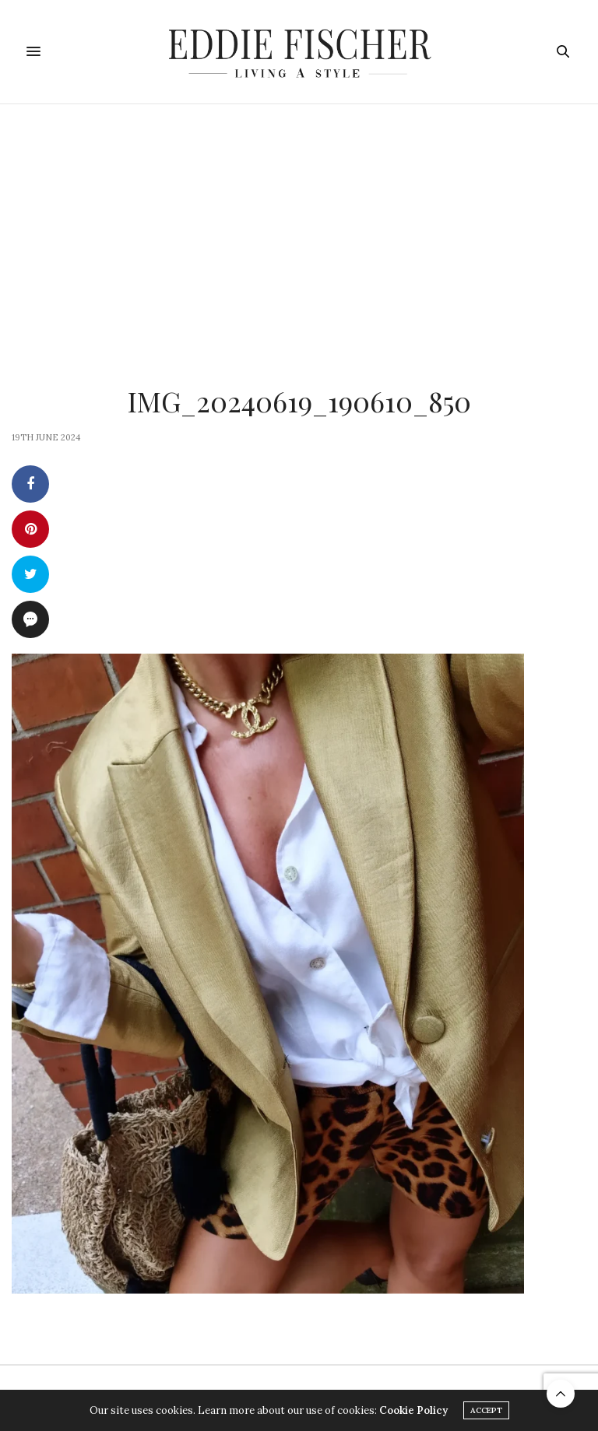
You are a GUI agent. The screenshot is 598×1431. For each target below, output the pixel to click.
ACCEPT (486, 1410)
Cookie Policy (413, 1410)
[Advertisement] (299, 221)
